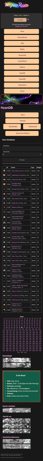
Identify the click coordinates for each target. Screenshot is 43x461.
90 (32, 327)
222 (27, 347)
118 (40, 331)
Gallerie (22, 67)
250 (40, 350)
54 (17, 324)
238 (40, 349)
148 (20, 336)
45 (32, 322)
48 (39, 322)
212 (33, 345)
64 (4, 325)
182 (14, 342)
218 (14, 347)
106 (39, 329)
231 (17, 349)
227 (4, 349)
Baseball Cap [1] (17, 246)
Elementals (13, 126)
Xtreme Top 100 (17, 431)
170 (14, 340)
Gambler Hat (16, 233)
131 (4, 334)
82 (12, 327)
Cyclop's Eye (15, 189)
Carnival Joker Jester (18, 237)
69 (17, 325)
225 (37, 347)
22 (12, 320)
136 (20, 334)
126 (27, 333)
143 (4, 336)
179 (4, 342)
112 (20, 331)
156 (7, 338)
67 (12, 325)
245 (23, 350)
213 (37, 345)
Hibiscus (14, 207)
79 (4, 327)
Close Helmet (16, 171)
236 (33, 349)
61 (34, 324)
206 (14, 345)
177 (37, 340)
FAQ (22, 43)
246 (27, 350)
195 (17, 343)
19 (4, 320)
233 (23, 349)
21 (9, 320)
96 (9, 329)
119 (4, 333)
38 (14, 322)
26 (22, 320)
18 (40, 318)
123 (17, 333)
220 (20, 347)
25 (19, 320)
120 (7, 333)
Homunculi (33, 126)
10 (20, 318)
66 (9, 325)
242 (14, 350)
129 (37, 333)
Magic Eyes (15, 203)
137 (23, 334)
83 (14, 327)
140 (33, 334)
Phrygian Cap (16, 252)
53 (14, 324)
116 (33, 331)
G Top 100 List (17, 425)
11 (22, 318)
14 (30, 318)
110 (14, 331)
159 (17, 338)
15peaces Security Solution (15, 455)
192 (7, 343)
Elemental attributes (23, 133)
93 (39, 327)
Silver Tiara (15, 256)
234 (27, 349)
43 (27, 322)
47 (37, 322)
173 (23, 340)
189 (37, 342)
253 (25, 352)
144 (7, 336)
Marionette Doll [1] (17, 216)
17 (37, 318)
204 (7, 345)
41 (22, 322)
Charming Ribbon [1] (18, 211)
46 (34, 322)
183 (17, 342)
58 (27, 324)
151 (30, 336)
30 (32, 320)
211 (30, 345)
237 (37, 349)
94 (4, 329)
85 (19, 327)
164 (33, 338)
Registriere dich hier (21, 26)
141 (37, 334)
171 (17, 340)
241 (10, 350)
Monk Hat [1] (16, 300)
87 (24, 327)
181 (10, 342)
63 (39, 324)
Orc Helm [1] (15, 295)
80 (7, 327)
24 (17, 320)
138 (27, 334)
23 (14, 320)
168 (7, 340)
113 (23, 331)
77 (37, 325)
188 (33, 342)
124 (20, 333)
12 (25, 318)
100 (20, 329)
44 (29, 322)
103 (29, 329)
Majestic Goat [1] (17, 309)
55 (19, 324)
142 (40, 334)
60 (32, 324)
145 (10, 336)
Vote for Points (17, 441)
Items (23, 115)
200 (33, 343)
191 (4, 343)
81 (9, 327)
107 (4, 331)
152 (33, 336)
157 (10, 338)
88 (27, 327)
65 (6, 325)
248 (33, 350)
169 (10, 340)
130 (40, 333)
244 (20, 350)
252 (22, 352)
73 (27, 325)
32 (37, 320)
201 (37, 343)
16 (35, 318)
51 (9, 324)
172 (20, 340)
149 (23, 336)
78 (39, 325)
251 (19, 352)
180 (7, 342)
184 (20, 342)
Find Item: (6, 146)
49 (4, 324)
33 (39, 320)
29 (29, 320)
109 (10, 331)
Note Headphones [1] (18, 264)
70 (19, 325)
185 (23, 342)
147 (17, 336)
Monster (23, 121)
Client (17, 360)
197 (23, 343)
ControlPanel (22, 61)
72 (24, 325)
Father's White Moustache (20, 285)
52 (12, 324)
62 (37, 324)
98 (14, 329)
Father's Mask (16, 291)
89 (29, 327)
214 (40, 345)
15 (32, 318)
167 (4, 340)
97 (11, 329)
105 (36, 329)
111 (17, 331)
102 (26, 329)
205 (10, 345)
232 (20, 349)
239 (4, 350)
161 (23, 338)
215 (4, 347)
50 (6, 324)
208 (20, 345)
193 (10, 343)
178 (40, 340)
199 (30, 343)
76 (34, 325)
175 (30, 340)
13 (27, 318)
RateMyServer (17, 410)
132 (7, 334)
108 (7, 331)
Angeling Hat (16, 175)
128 (33, 333)
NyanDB (22, 73)
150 (27, 336)
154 (40, 336)
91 (34, 327)
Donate (17, 446)
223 (30, 347)
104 (33, 329)
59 (29, 324)
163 (30, 338)
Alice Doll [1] (15, 199)
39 (17, 322)
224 (33, 347)
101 (23, 329)
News (22, 31)
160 (20, 338)
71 (22, 325)
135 (17, 334)
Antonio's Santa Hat (18, 193)
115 (30, 331)
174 (27, 340)
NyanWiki (22, 79)
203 (4, 345)
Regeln (22, 49)
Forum (22, 91)
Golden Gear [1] (16, 304)
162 (27, 338)
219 (17, 347)
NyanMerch (22, 85)
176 (33, 340)
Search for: (6, 152)
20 (6, 320)
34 (4, 322)
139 (30, 334)
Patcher (17, 365)
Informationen (22, 37)
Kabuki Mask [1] (17, 227)
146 (14, 336)
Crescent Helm (16, 222)
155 (4, 338)
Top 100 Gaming (17, 420)
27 (24, 320)
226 (40, 347)
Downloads (22, 55)
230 (14, 349)
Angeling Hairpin (17, 275)
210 (27, 345)
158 (14, 338)
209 (23, 345)
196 (20, 343)
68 (14, 325)
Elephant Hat (16, 242)
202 (40, 343)
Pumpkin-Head (16, 183)
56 (22, 324)
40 (19, 322)
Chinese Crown (16, 270)
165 (37, 338)
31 (34, 320)
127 (30, 333)
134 (14, 334)
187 (30, 342)
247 (30, 350)
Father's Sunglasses (18, 280)
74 (29, 325)
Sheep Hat (15, 179)
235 (30, 349)
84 (17, 327)
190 (40, 342)
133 (10, 334)
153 (37, 336)
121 (10, 333)
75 (32, 325)
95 (6, 329)
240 (7, 350)
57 (24, 324)
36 (9, 322)
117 (37, 331)
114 (27, 331)
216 (7, 347)
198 (27, 343)
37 (12, 322)
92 (37, 327)
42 (24, 322)
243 (17, 350)
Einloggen (20, 20)
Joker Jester (15, 260)
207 (17, 345)
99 (17, 329)
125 (23, 333)
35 (6, 322)
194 (14, 343)
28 (27, 320)
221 (23, 347)
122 (14, 333)
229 (10, 349)
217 (10, 347)
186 (27, 342)
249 (37, 350)
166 (40, 338)
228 (7, 349)
